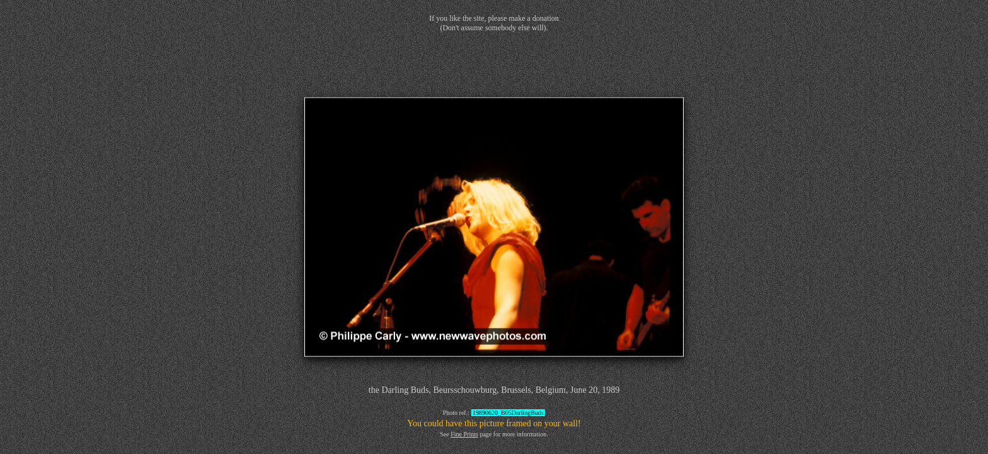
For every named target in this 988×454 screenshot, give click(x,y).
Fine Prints (464, 434)
